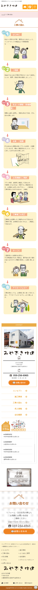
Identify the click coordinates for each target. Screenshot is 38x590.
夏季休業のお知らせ (10, 459)
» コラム (4, 560)
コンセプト (19, 391)
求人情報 (19, 409)
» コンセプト (5, 550)
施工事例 (19, 397)
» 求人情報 (4, 556)
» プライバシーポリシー (26, 560)
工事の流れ (19, 403)
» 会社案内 (22, 556)
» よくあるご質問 (24, 553)
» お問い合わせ (6, 563)
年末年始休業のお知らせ (11, 436)
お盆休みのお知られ (10, 444)
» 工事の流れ (5, 553)
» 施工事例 (22, 550)
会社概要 (19, 415)
